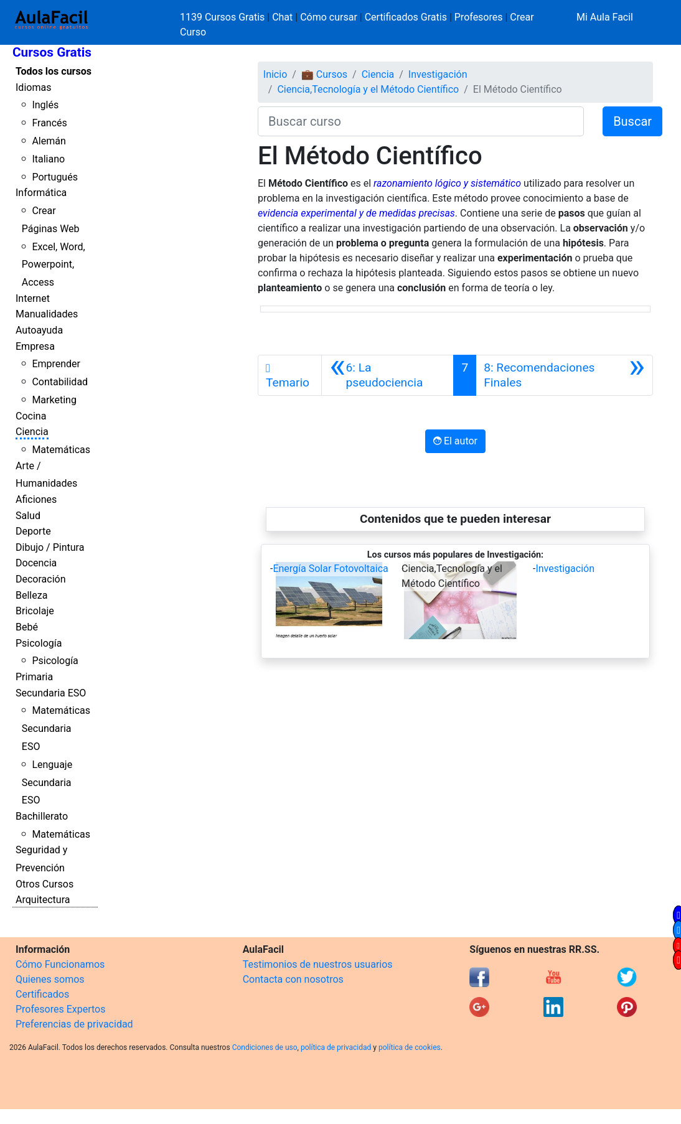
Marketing (54, 400)
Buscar (632, 121)
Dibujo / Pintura (50, 547)
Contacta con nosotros (293, 979)
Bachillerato (42, 816)
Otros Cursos (44, 884)
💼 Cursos (324, 74)
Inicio (275, 74)
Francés (49, 123)
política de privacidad (336, 1047)
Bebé (27, 627)
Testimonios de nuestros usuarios (318, 964)
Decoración (41, 579)
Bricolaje (35, 611)
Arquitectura (43, 900)
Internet (33, 298)
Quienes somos (50, 979)
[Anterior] (387, 375)
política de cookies (409, 1047)
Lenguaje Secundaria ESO (47, 783)
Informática (41, 193)
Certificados (42, 994)
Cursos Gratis (52, 52)
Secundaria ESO (51, 693)
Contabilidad (60, 382)
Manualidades (47, 314)
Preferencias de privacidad (74, 1024)
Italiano (48, 159)
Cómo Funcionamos (60, 964)
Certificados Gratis (406, 17)
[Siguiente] (564, 375)
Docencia (36, 563)
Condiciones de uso (265, 1047)
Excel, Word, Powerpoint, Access (53, 265)
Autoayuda (39, 330)
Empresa (35, 346)
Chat (282, 17)
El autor (455, 441)
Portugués (55, 177)
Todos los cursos (54, 71)
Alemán (48, 141)
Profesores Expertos (60, 1009)
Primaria (34, 677)
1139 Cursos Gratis (223, 17)
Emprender (56, 364)
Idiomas (33, 87)
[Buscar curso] (421, 121)
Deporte (33, 531)
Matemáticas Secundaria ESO (56, 728)
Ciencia (32, 432)
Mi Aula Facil (604, 17)
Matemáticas (61, 450)
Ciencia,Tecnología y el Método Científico (368, 89)
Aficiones (36, 499)
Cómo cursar (328, 17)
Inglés (45, 105)
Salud (28, 516)
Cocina (31, 416)
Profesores (478, 17)
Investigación (437, 74)
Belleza (31, 595)
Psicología (39, 643)
